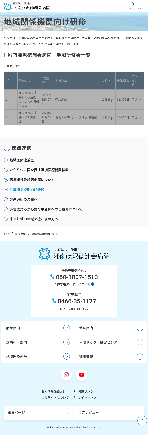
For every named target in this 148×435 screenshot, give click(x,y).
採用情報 (86, 356)
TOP (6, 234)
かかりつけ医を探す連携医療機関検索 (39, 169)
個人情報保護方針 (53, 391)
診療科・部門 (16, 341)
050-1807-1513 (77, 277)
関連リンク (85, 391)
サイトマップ (87, 397)
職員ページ (16, 412)
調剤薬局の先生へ (23, 199)
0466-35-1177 (77, 301)
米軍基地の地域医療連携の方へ (34, 218)
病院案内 (13, 327)
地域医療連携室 (22, 159)
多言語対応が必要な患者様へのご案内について (46, 208)
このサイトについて (55, 397)
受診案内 (86, 327)
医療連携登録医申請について (32, 179)
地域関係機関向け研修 (27, 189)
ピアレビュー (88, 412)
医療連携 (21, 147)
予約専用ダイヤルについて (72, 284)
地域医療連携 (16, 356)
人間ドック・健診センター (100, 341)
